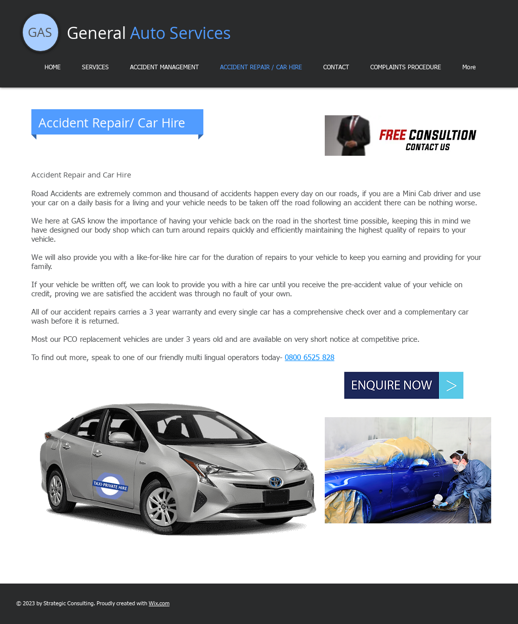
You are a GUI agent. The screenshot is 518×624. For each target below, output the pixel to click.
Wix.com (159, 603)
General (149, 32)
